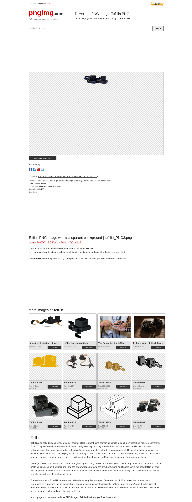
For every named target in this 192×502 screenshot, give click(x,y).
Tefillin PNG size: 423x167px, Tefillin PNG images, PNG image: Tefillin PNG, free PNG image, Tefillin (74, 181)
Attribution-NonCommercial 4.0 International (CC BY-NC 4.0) (68, 176)
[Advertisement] (96, 52)
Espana (48, 3)
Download (54, 347)
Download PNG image (42, 158)
